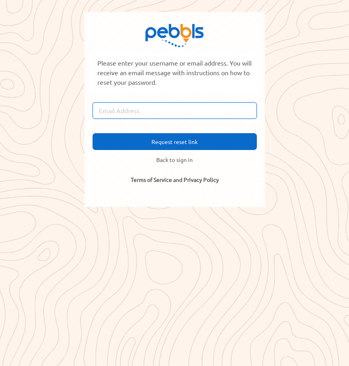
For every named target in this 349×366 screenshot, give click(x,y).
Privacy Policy (201, 179)
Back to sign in (174, 159)
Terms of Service (151, 179)
